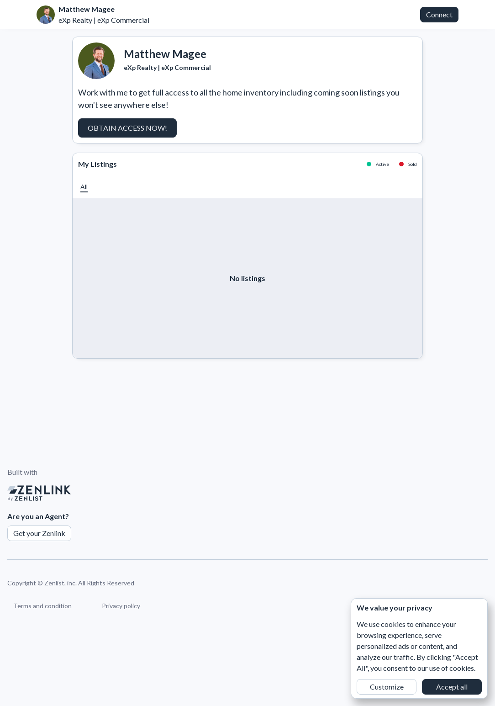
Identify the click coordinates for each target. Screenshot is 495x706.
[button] (84, 186)
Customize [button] (387, 686)
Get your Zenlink (39, 533)
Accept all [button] (452, 686)
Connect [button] (439, 14)
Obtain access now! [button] (127, 127)
